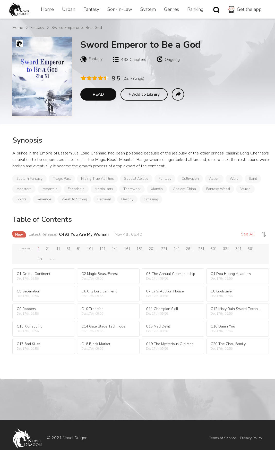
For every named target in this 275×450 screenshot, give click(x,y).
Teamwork (132, 188)
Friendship (76, 188)
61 (68, 248)
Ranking (195, 9)
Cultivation (190, 178)
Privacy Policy (251, 438)
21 (48, 248)
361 (251, 248)
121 (102, 248)
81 (79, 248)
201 (152, 248)
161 (127, 248)
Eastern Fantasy (29, 178)
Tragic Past (62, 178)
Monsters (23, 188)
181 (139, 248)
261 (189, 248)
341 (238, 248)
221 (164, 248)
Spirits (21, 199)
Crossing (151, 199)
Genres (171, 9)
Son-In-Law (119, 9)
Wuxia (245, 188)
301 (214, 248)
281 (201, 248)
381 (41, 259)
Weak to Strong (74, 199)
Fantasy (91, 9)
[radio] (83, 78)
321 (226, 248)
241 (177, 248)
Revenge (44, 199)
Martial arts (104, 188)
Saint (253, 178)
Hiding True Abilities (97, 178)
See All (247, 234)
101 (90, 248)
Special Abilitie (136, 178)
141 (115, 248)
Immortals (49, 188)
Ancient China (184, 188)
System (148, 9)
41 (58, 248)
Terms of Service (222, 438)
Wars (234, 178)
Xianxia (157, 188)
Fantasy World (218, 188)
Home (47, 9)
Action (214, 178)
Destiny (127, 199)
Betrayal (104, 199)
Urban (68, 9)
